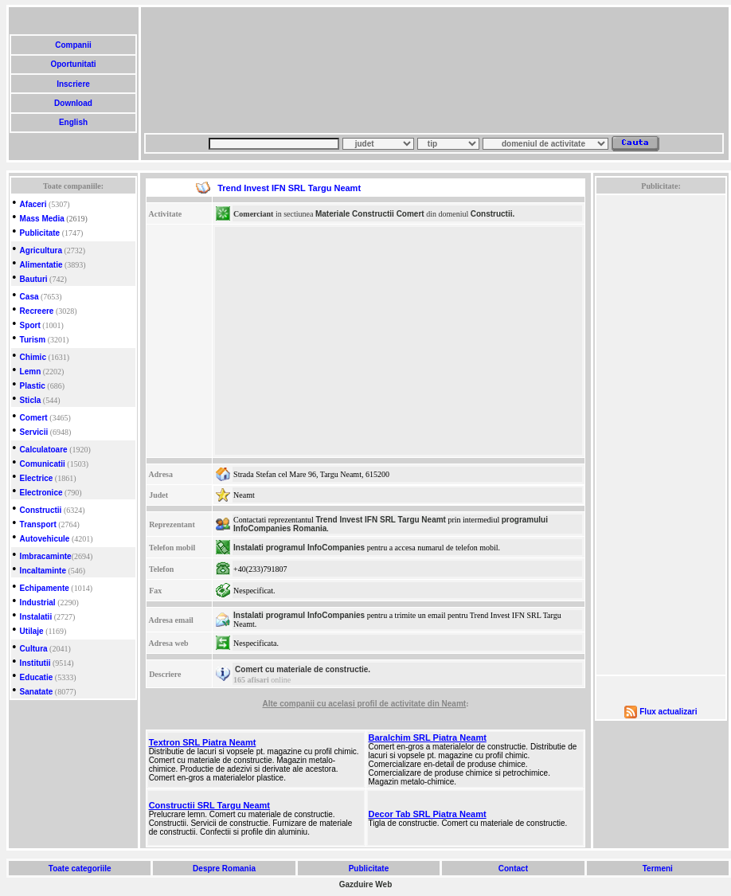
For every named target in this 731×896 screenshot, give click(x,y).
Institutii (35, 663)
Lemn (30, 371)
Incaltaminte (43, 570)
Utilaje (32, 631)
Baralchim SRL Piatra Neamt (428, 737)
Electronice (41, 492)
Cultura (34, 648)
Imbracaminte (46, 556)
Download (73, 103)
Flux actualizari (668, 711)
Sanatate (36, 691)
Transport (38, 524)
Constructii (41, 510)
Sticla (30, 400)
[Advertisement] (221, 70)
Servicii (34, 432)
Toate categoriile (79, 868)
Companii (73, 45)
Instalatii (36, 616)
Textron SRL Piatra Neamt (202, 742)
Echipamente (44, 588)
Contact (513, 868)
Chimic (33, 357)
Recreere (37, 311)
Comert (34, 417)
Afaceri (33, 204)
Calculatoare (44, 449)
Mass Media (42, 218)
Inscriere (73, 84)
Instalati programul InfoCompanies (299, 547)
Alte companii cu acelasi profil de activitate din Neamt (365, 703)
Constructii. (493, 213)
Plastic (32, 385)
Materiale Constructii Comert (369, 213)
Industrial (38, 602)
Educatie (36, 677)
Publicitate (40, 233)
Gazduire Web (366, 884)
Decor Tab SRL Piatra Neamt (428, 814)
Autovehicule (45, 538)
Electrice (36, 478)
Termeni (657, 868)
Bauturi (34, 279)
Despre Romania (223, 868)
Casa (29, 296)
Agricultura (41, 250)
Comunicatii (42, 464)
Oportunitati (74, 64)
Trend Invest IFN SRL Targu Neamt (380, 519)
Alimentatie (41, 264)
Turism (33, 339)
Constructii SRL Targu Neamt (209, 805)
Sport (30, 325)
